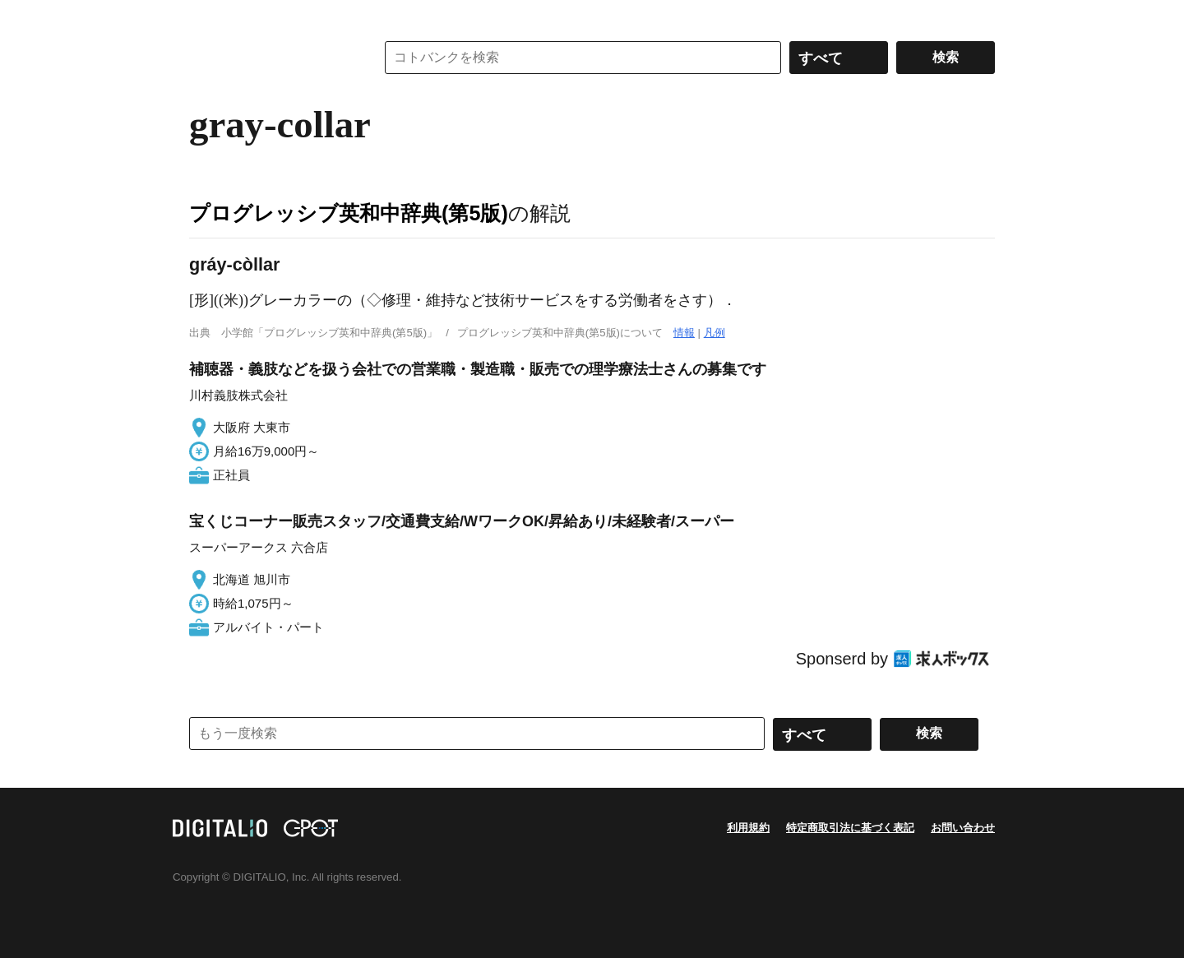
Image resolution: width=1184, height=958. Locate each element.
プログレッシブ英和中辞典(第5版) (348, 212)
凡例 (714, 332)
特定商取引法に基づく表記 (850, 827)
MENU (205, 16)
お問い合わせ (963, 827)
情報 (684, 332)
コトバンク (270, 57)
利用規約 (748, 827)
